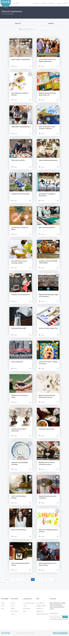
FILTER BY (51, 23)
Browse (13, 603)
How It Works (14, 611)
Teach (2, 605)
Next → (5, 582)
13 (44, 579)
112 (54, 579)
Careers (13, 614)
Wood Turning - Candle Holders (20, 59)
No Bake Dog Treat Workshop (20, 194)
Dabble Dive (39, 608)
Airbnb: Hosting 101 (17, 361)
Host (2, 608)
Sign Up (65, 3)
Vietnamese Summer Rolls (46, 429)
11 (36, 579)
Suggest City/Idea (41, 605)
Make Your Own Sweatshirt (47, 227)
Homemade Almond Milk (18, 328)
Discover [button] (36, 3)
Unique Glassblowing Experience (48, 160)
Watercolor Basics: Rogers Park (48, 328)
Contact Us (53, 598)
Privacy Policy (26, 608)
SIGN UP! (65, 617)
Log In (12, 605)
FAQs (24, 611)
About (2, 603)
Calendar (51, 3)
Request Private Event (42, 614)
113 (59, 579)
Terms (24, 605)
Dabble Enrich (40, 611)
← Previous (6, 579)
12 (40, 579)
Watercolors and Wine (18, 160)
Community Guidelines (29, 603)
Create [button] (43, 3)
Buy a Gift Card (40, 603)
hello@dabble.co (54, 613)
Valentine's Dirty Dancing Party (20, 294)
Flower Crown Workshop (18, 529)
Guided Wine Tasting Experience (20, 126)
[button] (16, 3)
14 (47, 579)
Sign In (59, 3)
